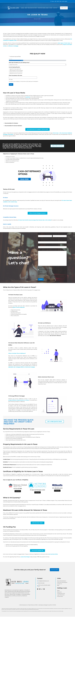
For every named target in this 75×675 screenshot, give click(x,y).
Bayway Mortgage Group (45, 604)
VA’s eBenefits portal (57, 488)
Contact (56, 8)
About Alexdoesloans (61, 580)
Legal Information (61, 594)
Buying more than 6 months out (16, 73)
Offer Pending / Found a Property (16, 70)
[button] (37, 123)
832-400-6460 (63, 1)
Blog (58, 585)
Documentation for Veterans (11, 123)
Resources (59, 592)
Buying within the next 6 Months (16, 71)
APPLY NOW (64, 7)
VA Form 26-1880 (18, 488)
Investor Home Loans (43, 7)
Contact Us (59, 583)
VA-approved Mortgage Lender (37, 489)
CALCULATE (54, 569)
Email (41, 245)
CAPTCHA (40, 271)
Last (53, 237)
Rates (50, 7)
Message (40, 249)
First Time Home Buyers (31, 7)
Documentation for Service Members (13, 125)
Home (22, 7)
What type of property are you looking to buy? (19, 62)
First (39, 237)
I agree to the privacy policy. (45, 269)
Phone (39, 240)
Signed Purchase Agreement (15, 68)
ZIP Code (10, 79)
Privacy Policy (60, 596)
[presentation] (46, 275)
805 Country (41, 585)
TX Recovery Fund (61, 593)
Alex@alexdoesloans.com (43, 580)
